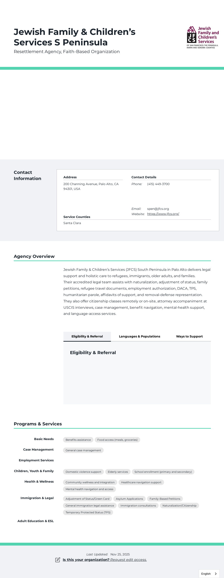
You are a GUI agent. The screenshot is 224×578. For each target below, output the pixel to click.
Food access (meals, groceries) (117, 439)
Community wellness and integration (90, 482)
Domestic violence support (83, 471)
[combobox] (209, 573)
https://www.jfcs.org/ (163, 214)
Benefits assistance (78, 439)
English (206, 573)
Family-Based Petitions (164, 498)
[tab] (87, 337)
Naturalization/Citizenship (179, 505)
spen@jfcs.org (158, 209)
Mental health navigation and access (89, 489)
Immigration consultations (138, 505)
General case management (83, 450)
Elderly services (118, 471)
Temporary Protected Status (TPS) (87, 512)
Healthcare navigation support (141, 482)
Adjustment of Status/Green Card (87, 498)
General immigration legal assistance (89, 505)
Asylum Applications (129, 498)
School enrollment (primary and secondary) (163, 471)
